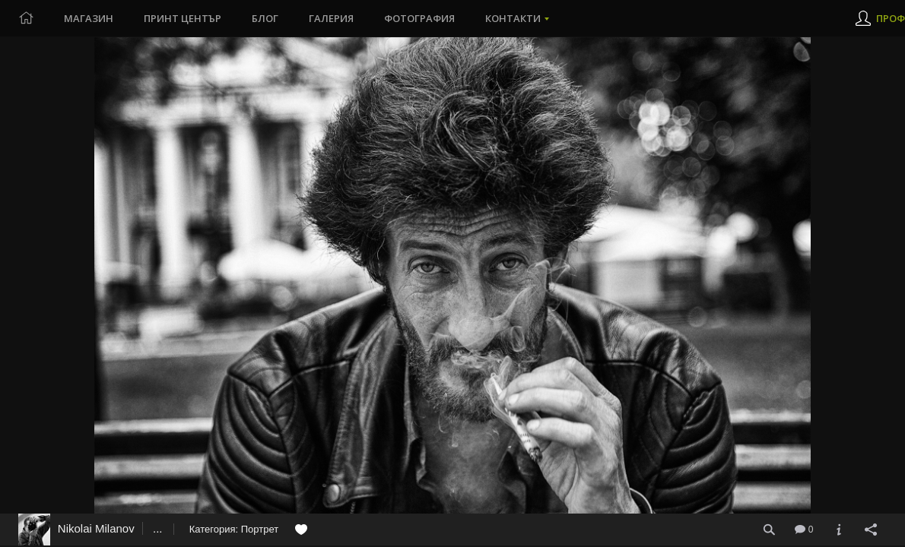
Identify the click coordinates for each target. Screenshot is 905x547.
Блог (265, 18)
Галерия (331, 18)
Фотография (419, 18)
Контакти (513, 18)
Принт (182, 18)
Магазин (88, 18)
